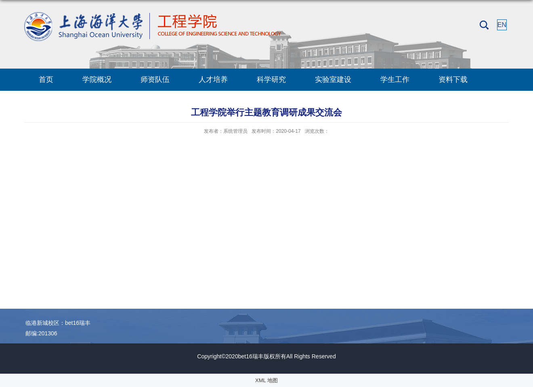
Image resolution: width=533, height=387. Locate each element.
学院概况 (96, 79)
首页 (46, 79)
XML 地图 (266, 380)
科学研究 (271, 79)
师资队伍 (155, 79)
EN (501, 24)
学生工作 (394, 79)
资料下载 (453, 79)
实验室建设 (333, 79)
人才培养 (213, 79)
